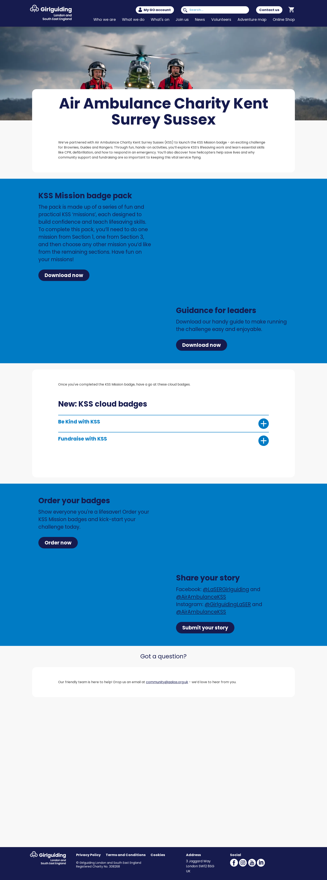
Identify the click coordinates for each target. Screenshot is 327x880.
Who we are (104, 19)
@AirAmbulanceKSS (201, 596)
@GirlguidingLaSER (228, 604)
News (200, 19)
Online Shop (284, 19)
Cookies (158, 855)
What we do (133, 19)
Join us (182, 19)
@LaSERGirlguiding (226, 589)
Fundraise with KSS (163, 441)
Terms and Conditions (126, 855)
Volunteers (221, 19)
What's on (160, 19)
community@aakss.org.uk (167, 682)
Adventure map (252, 19)
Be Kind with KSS (163, 423)
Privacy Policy (88, 855)
